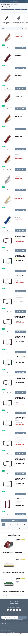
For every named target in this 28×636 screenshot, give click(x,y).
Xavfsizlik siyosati (13, 619)
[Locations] (24, 1)
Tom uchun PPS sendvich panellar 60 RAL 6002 (13, 591)
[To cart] (20, 48)
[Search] (3, 1)
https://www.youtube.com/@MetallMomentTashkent (16, 610)
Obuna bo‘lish (22, 617)
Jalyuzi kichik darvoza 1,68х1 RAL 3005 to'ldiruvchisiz (19, 500)
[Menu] (1, 1)
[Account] (26, 1)
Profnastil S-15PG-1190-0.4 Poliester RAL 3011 (12, 552)
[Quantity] (7, 48)
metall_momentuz (19, 610)
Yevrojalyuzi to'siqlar (6, 4)
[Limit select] (25, 28)
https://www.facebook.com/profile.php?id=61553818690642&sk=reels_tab (11, 610)
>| (19, 528)
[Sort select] (12, 28)
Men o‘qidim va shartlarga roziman (15, 619)
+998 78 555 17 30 (14, 603)
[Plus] (11, 48)
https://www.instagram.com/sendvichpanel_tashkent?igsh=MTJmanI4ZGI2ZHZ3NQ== (8, 610)
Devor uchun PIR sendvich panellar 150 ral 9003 (13, 572)
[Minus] (4, 48)
